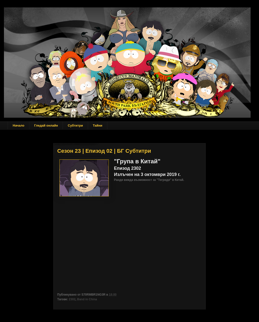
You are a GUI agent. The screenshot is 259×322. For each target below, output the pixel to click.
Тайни (97, 125)
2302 (72, 299)
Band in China (87, 299)
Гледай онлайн (46, 125)
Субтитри (75, 125)
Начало (18, 125)
